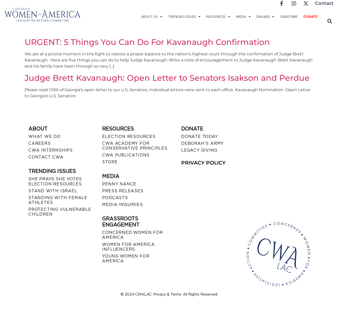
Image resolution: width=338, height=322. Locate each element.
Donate (310, 17)
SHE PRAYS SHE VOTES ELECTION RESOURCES (55, 181)
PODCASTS (115, 197)
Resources (218, 16)
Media (243, 16)
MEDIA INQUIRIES (122, 204)
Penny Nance (119, 184)
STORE (110, 161)
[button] (329, 21)
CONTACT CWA (46, 157)
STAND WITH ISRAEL (52, 190)
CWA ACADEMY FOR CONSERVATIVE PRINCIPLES (134, 146)
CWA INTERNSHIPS (50, 150)
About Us (151, 16)
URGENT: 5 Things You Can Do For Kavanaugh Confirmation (147, 42)
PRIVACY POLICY (203, 163)
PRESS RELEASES (122, 190)
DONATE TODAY (199, 136)
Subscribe (289, 17)
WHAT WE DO (44, 136)
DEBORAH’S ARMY (202, 143)
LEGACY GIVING (199, 150)
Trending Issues (184, 16)
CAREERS (39, 143)
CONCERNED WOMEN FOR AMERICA (132, 235)
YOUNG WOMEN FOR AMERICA (125, 258)
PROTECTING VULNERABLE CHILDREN (59, 212)
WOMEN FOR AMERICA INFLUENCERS (128, 247)
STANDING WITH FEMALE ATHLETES (57, 200)
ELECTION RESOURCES (128, 136)
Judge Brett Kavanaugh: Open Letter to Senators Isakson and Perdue (167, 78)
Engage (265, 16)
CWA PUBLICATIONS (125, 155)
